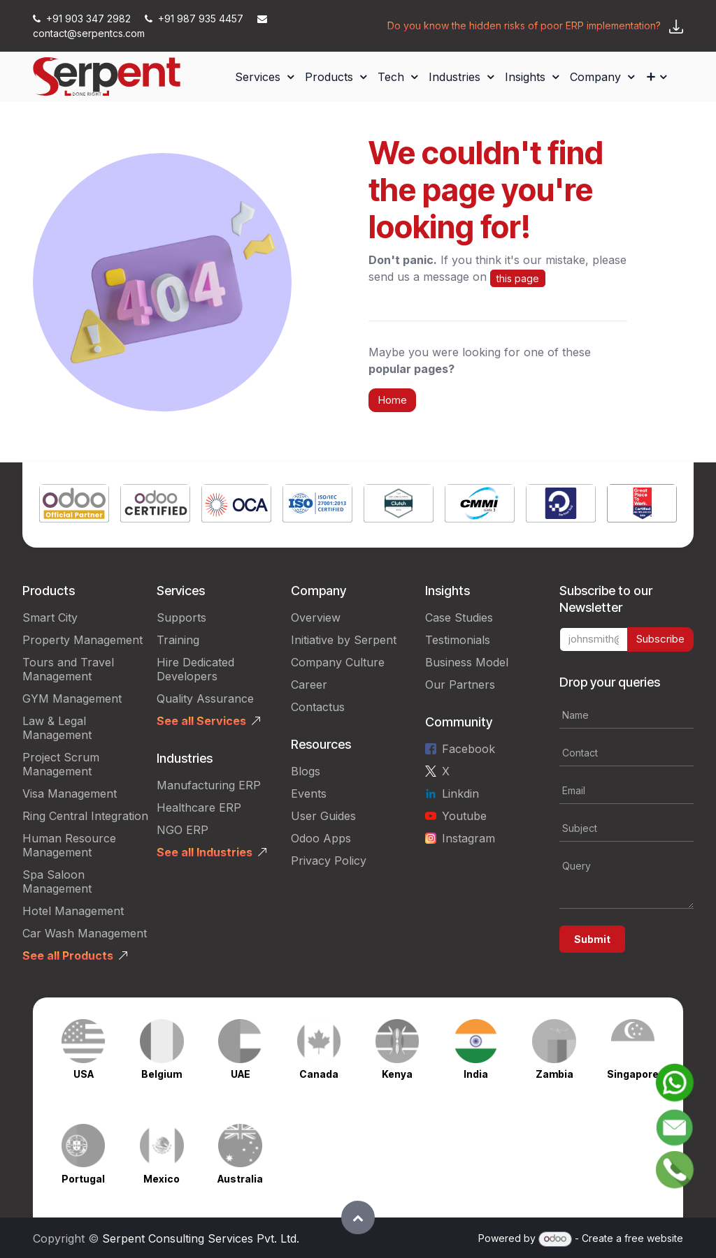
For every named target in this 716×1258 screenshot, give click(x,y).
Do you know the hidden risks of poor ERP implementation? (524, 25)
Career (309, 685)
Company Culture (338, 662)
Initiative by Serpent (343, 640)
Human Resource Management (69, 845)
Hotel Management (73, 911)
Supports (181, 617)
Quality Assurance (205, 698)
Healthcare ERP (199, 807)
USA (83, 1074)
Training (178, 640)
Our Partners (460, 685)
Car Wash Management (84, 933)
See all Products (67, 956)
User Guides (323, 816)
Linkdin (460, 793)
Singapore (633, 1074)
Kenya (397, 1074)
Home (392, 400)
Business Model (466, 662)
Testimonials (457, 640)
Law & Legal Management (57, 728)
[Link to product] (74, 505)
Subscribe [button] (660, 638)
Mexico (161, 1179)
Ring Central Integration (85, 816)
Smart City (50, 617)
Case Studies (459, 617)
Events (309, 793)
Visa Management (69, 793)
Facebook (468, 749)
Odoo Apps (321, 838)
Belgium (161, 1074)
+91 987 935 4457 (195, 18)
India (476, 1074)
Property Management (82, 640)
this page (517, 278)
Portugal (83, 1179)
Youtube (464, 816)
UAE (240, 1074)
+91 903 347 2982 (83, 18)
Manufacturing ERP (209, 785)
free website (653, 1238)
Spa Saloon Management (57, 881)
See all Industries (204, 852)
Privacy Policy (328, 861)
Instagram (468, 838)
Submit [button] (592, 939)
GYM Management (72, 698)
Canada (318, 1074)
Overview (316, 617)
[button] (358, 1217)
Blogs (305, 771)
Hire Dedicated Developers (195, 669)
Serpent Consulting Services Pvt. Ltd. (200, 1238)
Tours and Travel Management (68, 669)
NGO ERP (182, 830)
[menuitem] (264, 77)
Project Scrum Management (60, 764)
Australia (240, 1179)
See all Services (201, 721)
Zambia (554, 1074)
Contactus (318, 707)
